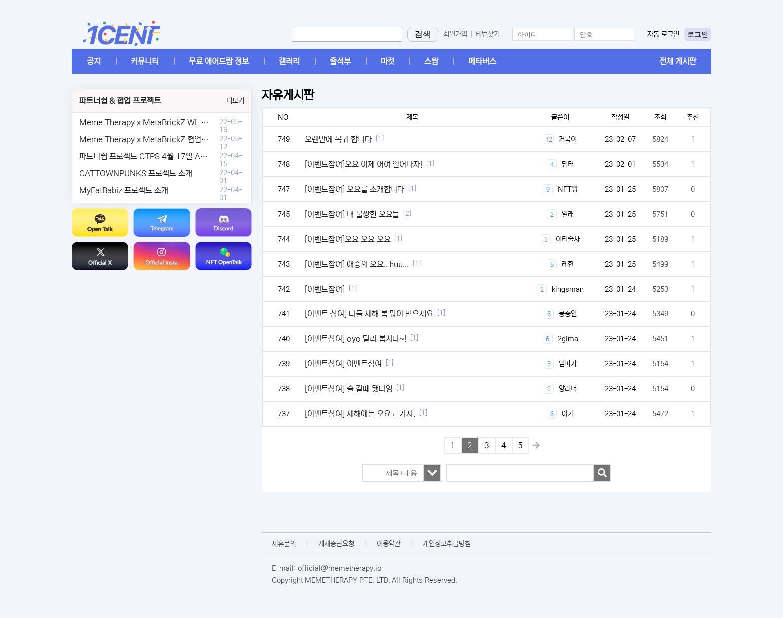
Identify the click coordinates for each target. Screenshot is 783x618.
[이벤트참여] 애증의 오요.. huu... (357, 264)
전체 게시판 (677, 61)
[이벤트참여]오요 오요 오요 (348, 239)
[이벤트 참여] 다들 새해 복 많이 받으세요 (369, 313)
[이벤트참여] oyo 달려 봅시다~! (355, 338)
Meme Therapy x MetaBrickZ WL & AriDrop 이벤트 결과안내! (185, 122)
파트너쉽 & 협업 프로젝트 (120, 100)
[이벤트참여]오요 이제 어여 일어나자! (363, 164)
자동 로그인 (663, 34)
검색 (423, 34)
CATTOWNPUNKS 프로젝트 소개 (135, 173)
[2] (407, 213)
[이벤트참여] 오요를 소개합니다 (354, 189)
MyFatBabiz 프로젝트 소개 (123, 190)
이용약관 (388, 544)
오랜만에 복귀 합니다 (338, 139)
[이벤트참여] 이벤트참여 (343, 363)
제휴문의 (284, 544)
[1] (380, 138)
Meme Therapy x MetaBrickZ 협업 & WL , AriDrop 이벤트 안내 (187, 139)
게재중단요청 (336, 544)
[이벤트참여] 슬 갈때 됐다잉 (348, 388)
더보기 (235, 101)
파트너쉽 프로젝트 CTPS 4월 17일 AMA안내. (154, 156)
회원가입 (455, 34)
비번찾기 (488, 34)
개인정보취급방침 (447, 544)
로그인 (697, 34)
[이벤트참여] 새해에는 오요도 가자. (360, 413)
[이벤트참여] (325, 289)
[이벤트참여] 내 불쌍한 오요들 (352, 214)
